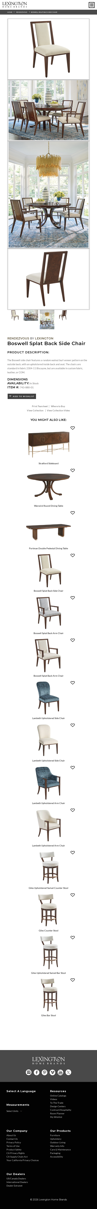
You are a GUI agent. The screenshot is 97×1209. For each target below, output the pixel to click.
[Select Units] (14, 1111)
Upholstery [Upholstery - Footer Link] (55, 1138)
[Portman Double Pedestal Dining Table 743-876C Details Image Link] (48, 544)
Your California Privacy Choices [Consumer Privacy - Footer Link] (22, 1160)
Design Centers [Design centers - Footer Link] (58, 1106)
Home (9, 12)
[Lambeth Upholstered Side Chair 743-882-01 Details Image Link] (48, 756)
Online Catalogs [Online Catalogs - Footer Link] (58, 1095)
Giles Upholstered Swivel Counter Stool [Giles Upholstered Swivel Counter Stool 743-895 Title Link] (48, 888)
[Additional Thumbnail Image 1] (14, 315)
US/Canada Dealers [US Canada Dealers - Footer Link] (16, 1178)
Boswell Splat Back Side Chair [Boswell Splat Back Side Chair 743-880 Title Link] (48, 590)
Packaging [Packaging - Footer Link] (55, 1153)
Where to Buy (58, 406)
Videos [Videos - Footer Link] (53, 1099)
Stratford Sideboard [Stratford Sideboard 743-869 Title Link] (49, 463)
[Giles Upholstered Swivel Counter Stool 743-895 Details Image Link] (48, 884)
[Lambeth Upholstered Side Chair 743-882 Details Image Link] (48, 714)
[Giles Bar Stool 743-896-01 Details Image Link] (48, 1011)
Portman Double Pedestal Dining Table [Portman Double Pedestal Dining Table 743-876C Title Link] (48, 548)
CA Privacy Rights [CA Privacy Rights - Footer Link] (15, 1153)
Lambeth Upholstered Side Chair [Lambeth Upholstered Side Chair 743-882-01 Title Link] (48, 760)
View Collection (35, 410)
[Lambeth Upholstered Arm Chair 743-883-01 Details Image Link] (48, 841)
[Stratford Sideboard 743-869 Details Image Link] (48, 459)
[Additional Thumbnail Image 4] (63, 315)
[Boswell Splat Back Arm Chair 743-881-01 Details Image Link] (48, 672)
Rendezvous (21, 12)
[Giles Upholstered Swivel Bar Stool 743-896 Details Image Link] (48, 969)
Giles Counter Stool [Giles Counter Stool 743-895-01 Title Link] (48, 930)
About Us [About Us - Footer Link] (11, 1135)
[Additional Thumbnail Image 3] (47, 319)
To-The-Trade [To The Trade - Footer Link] (56, 1102)
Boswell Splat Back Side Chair (44, 12)
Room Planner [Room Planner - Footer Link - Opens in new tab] (57, 1113)
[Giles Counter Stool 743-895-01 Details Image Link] (48, 926)
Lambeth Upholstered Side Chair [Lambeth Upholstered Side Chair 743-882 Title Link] (48, 718)
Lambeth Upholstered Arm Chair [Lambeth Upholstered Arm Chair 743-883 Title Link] (48, 803)
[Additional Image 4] (48, 279)
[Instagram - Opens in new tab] (28, 1072)
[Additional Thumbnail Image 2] (31, 315)
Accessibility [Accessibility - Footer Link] (56, 1156)
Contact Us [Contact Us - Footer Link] (12, 1138)
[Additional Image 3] (48, 195)
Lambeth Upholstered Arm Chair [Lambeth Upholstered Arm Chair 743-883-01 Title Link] (48, 845)
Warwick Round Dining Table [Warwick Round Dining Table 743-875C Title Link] (48, 505)
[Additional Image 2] (48, 110)
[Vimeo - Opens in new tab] (52, 1072)
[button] (72, 428)
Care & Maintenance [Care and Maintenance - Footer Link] (60, 1149)
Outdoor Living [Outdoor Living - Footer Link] (57, 1142)
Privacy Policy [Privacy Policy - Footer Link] (13, 1142)
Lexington (44, 338)
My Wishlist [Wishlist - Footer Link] (56, 1117)
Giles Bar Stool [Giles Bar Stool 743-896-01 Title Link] (48, 1015)
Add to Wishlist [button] (23, 396)
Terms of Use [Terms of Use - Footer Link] (12, 1146)
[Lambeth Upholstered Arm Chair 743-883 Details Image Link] (48, 799)
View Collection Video (58, 410)
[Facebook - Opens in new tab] (36, 1072)
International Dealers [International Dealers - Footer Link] (17, 1182)
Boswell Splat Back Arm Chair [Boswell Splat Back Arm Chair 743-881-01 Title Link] (49, 675)
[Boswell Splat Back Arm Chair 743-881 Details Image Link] (48, 629)
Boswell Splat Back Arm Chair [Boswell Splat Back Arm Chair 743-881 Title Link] (49, 633)
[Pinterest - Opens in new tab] (44, 1072)
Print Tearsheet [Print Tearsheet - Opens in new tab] (40, 406)
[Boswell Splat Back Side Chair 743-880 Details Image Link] (48, 587)
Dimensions (17, 379)
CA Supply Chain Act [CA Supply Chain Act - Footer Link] (17, 1156)
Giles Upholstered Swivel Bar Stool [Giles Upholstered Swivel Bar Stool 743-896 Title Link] (48, 973)
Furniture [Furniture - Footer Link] (55, 1135)
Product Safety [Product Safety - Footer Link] (13, 1149)
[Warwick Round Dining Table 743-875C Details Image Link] (48, 502)
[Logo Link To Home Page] (14, 6)
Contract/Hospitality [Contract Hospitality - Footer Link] (60, 1109)
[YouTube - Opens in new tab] (60, 1072)
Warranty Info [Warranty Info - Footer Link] (57, 1146)
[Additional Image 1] (48, 49)
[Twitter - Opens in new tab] (68, 1072)
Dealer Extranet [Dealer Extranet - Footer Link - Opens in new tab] (14, 1185)
